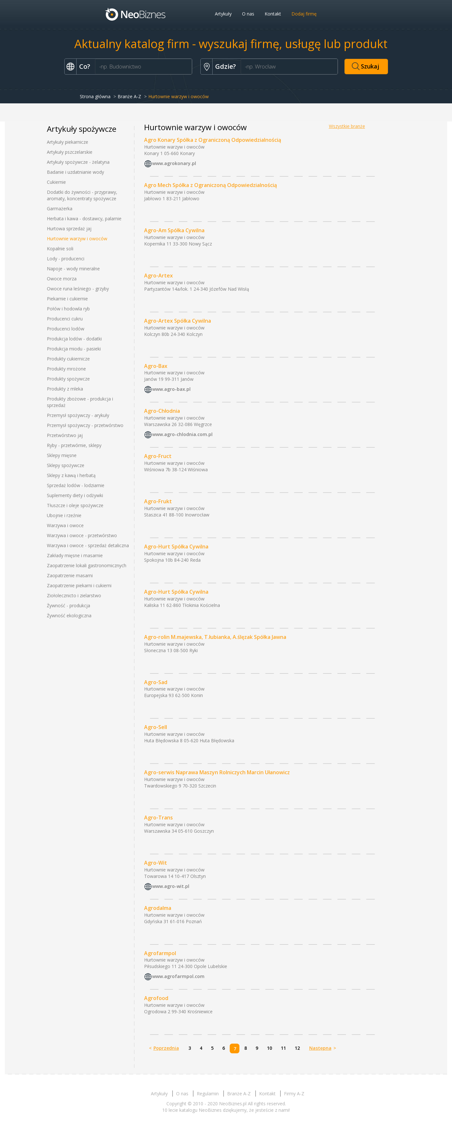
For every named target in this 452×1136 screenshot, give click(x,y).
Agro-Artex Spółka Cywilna (177, 320)
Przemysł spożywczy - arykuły (78, 415)
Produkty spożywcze (68, 379)
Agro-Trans (158, 817)
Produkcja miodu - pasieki (74, 349)
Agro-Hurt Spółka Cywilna (176, 546)
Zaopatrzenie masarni (70, 575)
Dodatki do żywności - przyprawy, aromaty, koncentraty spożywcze (82, 195)
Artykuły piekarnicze (67, 142)
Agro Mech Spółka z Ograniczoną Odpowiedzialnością (210, 185)
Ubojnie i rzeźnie (64, 515)
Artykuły (223, 14)
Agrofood (156, 998)
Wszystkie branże (347, 126)
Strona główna (95, 96)
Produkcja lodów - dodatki (74, 339)
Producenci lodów (65, 329)
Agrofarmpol (160, 953)
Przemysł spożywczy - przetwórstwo (85, 425)
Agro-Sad (155, 682)
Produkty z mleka (65, 389)
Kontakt (273, 14)
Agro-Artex (158, 275)
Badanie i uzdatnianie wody (75, 172)
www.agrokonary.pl (174, 163)
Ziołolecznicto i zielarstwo (74, 595)
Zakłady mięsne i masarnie (75, 555)
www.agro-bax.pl (171, 389)
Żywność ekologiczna (69, 615)
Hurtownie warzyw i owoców (77, 238)
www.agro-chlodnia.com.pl (182, 435)
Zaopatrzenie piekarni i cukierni (79, 585)
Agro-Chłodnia (162, 410)
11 (283, 1048)
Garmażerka (59, 208)
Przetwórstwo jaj (65, 435)
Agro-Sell (155, 727)
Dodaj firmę (304, 14)
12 (297, 1048)
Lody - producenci (65, 258)
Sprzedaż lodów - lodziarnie (75, 485)
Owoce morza (62, 279)
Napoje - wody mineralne (73, 269)
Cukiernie (56, 182)
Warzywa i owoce (65, 525)
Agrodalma (157, 908)
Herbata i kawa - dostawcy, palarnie (84, 218)
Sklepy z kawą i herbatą (71, 475)
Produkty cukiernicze (68, 359)
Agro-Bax (155, 366)
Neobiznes (135, 14)
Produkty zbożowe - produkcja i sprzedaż (80, 402)
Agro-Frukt (158, 501)
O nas (248, 14)
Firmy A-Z (294, 1093)
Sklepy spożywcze (65, 465)
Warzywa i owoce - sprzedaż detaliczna (88, 545)
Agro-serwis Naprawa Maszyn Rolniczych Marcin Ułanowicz (217, 772)
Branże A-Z (129, 96)
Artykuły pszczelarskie (69, 152)
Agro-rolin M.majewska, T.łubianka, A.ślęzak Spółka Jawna (215, 637)
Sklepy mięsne (62, 455)
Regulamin (208, 1093)
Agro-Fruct (158, 456)
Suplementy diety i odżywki (75, 495)
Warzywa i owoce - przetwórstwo (82, 535)
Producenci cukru (65, 319)
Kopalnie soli (60, 248)
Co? (84, 66)
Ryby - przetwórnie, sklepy (74, 445)
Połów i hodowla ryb (68, 309)
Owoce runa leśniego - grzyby (78, 289)
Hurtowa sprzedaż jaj (69, 228)
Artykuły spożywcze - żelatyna (78, 162)
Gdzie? (225, 66)
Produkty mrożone (66, 369)
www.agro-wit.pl (170, 886)
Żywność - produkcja (68, 605)
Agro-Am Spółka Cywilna (174, 230)
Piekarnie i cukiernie (67, 299)
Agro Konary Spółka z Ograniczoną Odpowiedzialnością (212, 139)
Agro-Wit (155, 862)
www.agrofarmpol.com (178, 977)
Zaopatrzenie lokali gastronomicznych (86, 565)
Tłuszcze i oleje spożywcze (75, 505)
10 (269, 1048)
